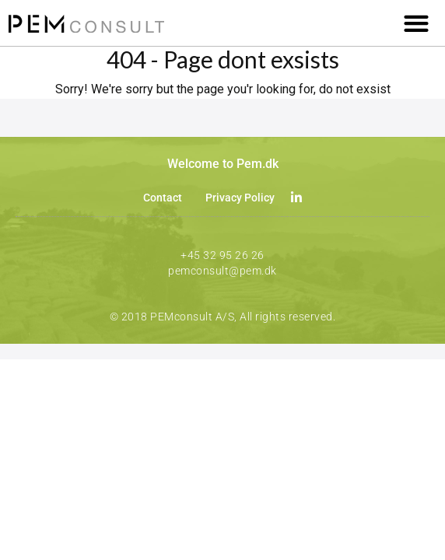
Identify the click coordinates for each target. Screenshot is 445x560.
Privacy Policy (240, 197)
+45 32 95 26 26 (222, 255)
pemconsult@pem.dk (222, 270)
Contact (162, 197)
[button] (416, 23)
